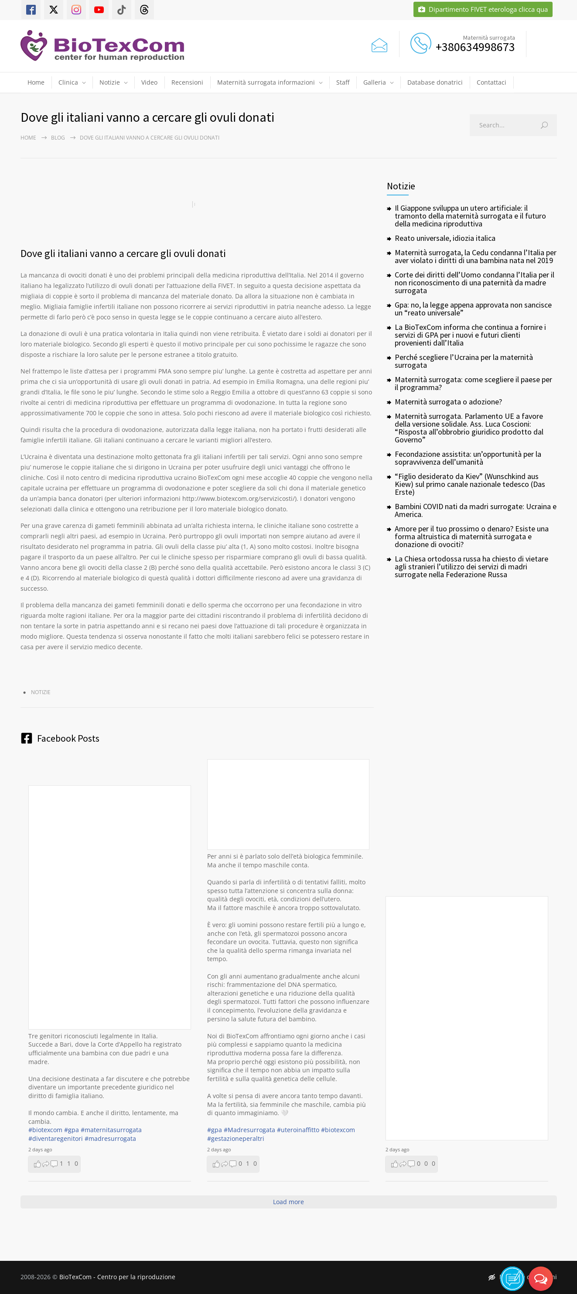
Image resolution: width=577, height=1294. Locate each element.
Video (149, 82)
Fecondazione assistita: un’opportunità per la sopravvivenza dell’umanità (468, 458)
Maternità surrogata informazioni (266, 82)
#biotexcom (45, 1130)
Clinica (68, 82)
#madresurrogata (110, 1138)
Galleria (374, 82)
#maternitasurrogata (111, 1130)
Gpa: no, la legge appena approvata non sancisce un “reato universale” (473, 309)
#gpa (71, 1130)
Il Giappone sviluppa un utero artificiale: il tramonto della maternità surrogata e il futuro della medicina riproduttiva (470, 216)
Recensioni (187, 82)
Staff (342, 82)
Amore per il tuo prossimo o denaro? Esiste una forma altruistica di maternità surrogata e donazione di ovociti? (472, 536)
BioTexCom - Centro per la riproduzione (117, 1277)
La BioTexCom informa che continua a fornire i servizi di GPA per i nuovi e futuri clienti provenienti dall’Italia (470, 335)
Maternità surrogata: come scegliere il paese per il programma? (473, 383)
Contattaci (491, 82)
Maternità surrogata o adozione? (448, 402)
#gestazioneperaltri (235, 1138)
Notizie (109, 82)
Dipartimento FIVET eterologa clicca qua (483, 9)
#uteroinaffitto (298, 1130)
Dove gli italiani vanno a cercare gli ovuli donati (123, 253)
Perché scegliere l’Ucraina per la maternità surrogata (464, 361)
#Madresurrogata (249, 1130)
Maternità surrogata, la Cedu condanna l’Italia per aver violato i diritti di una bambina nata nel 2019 (476, 256)
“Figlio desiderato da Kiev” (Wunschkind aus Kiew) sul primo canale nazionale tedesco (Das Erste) (470, 484)
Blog (58, 137)
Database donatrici (435, 82)
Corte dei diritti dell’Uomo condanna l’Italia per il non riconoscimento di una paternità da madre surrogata (474, 282)
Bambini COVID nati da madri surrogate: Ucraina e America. (476, 510)
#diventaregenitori (55, 1138)
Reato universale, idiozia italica (445, 238)
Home (35, 82)
